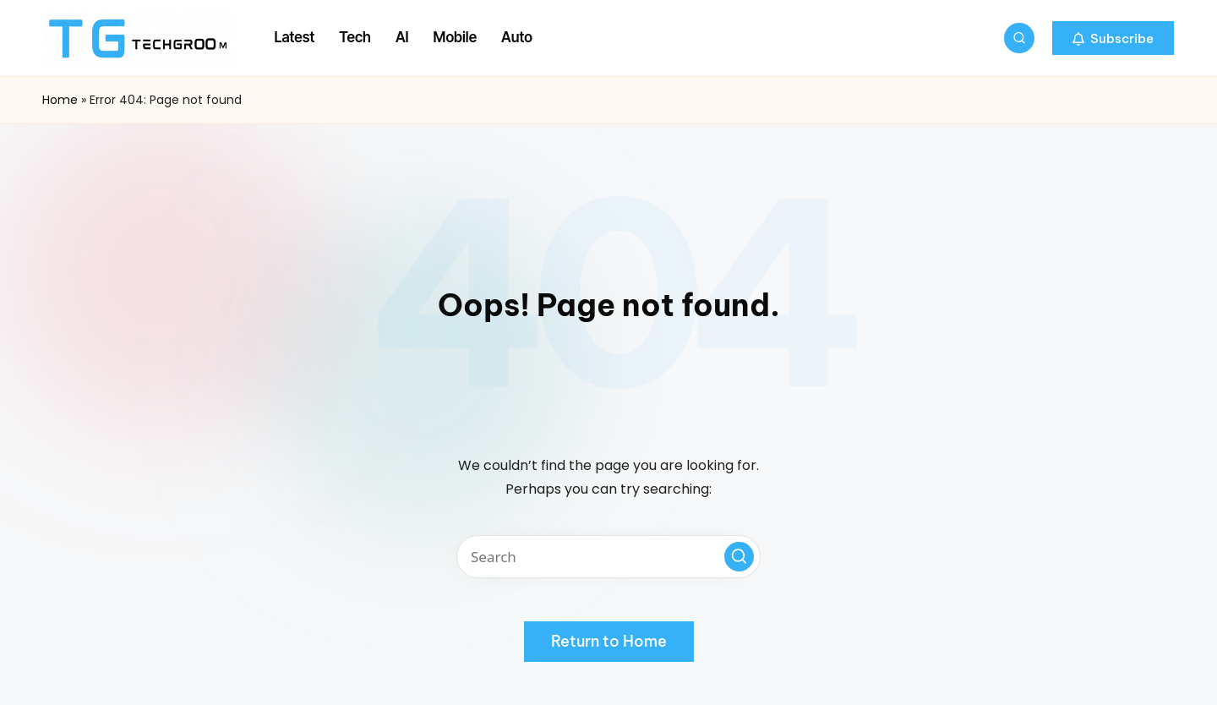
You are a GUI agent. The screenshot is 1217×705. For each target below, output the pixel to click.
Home (60, 99)
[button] (1113, 38)
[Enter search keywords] (608, 556)
